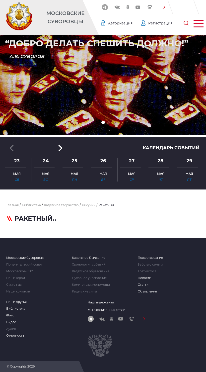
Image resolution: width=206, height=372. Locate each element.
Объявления (147, 291)
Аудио (11, 328)
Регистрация (160, 23)
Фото (10, 315)
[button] (164, 7)
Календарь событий (171, 148)
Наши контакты (18, 291)
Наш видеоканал (101, 302)
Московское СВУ (19, 271)
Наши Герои (15, 278)
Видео (11, 322)
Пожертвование (150, 257)
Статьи (143, 284)
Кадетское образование (90, 271)
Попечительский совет (24, 264)
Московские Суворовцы (65, 17)
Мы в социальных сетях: (106, 310)
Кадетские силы (84, 291)
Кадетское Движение (88, 257)
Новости (144, 278)
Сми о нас (14, 284)
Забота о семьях (150, 264)
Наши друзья (16, 301)
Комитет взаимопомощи (91, 284)
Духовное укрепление (89, 278)
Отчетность (15, 335)
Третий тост (147, 271)
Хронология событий (88, 264)
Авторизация (120, 23)
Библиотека (15, 308)
